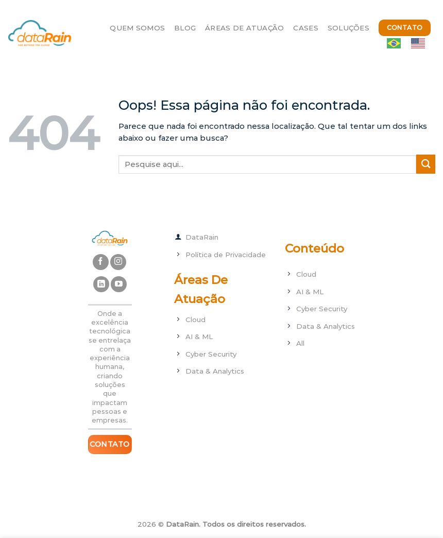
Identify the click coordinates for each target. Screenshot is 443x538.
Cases (305, 28)
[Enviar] (425, 164)
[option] (420, 43)
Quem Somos (137, 28)
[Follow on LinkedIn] (101, 284)
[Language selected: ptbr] (411, 43)
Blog (185, 28)
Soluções (348, 28)
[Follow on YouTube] (119, 284)
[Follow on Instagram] (118, 262)
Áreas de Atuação (244, 28)
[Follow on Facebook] (101, 262)
